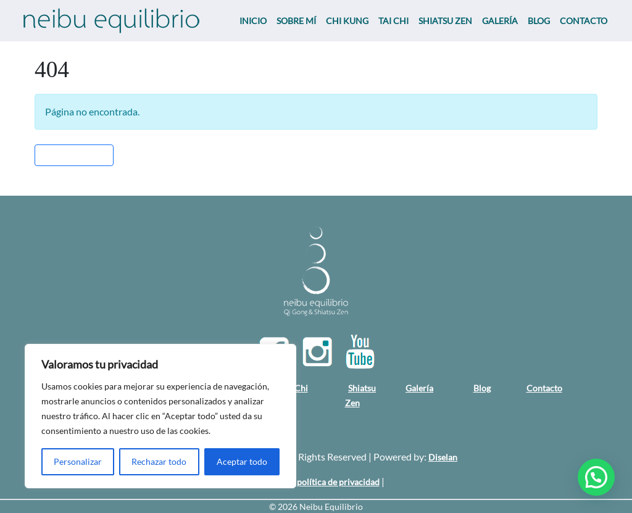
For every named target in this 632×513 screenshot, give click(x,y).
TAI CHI (393, 20)
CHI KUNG (347, 20)
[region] (160, 416)
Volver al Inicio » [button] (74, 155)
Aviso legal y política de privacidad (314, 482)
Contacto (544, 388)
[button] (596, 477)
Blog (482, 388)
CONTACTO (583, 20)
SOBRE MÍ (296, 20)
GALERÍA (500, 20)
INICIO (253, 20)
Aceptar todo (242, 461)
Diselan (442, 457)
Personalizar (78, 461)
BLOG (539, 20)
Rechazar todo (158, 461)
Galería (419, 388)
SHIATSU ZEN (445, 20)
